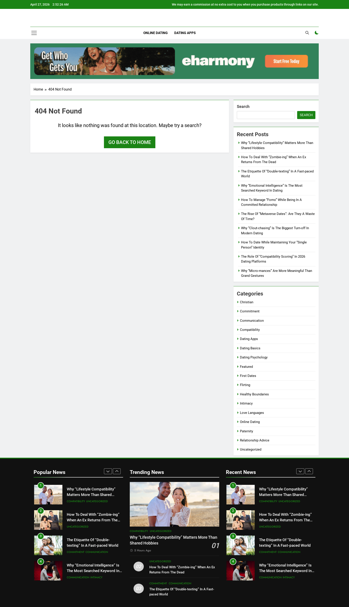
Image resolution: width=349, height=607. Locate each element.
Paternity (246, 431)
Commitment (250, 311)
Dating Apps (185, 33)
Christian (246, 302)
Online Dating (155, 33)
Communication (252, 321)
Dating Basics (250, 348)
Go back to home (129, 142)
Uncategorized (250, 449)
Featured (246, 367)
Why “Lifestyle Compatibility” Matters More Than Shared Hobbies (91, 494)
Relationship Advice (254, 440)
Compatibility (250, 330)
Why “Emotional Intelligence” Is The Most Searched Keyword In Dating (93, 571)
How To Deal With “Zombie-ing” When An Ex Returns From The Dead (93, 520)
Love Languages (252, 413)
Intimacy (246, 403)
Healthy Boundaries (254, 394)
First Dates (248, 376)
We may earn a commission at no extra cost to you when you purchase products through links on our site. (245, 4)
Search (243, 106)
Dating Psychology (254, 357)
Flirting (245, 385)
